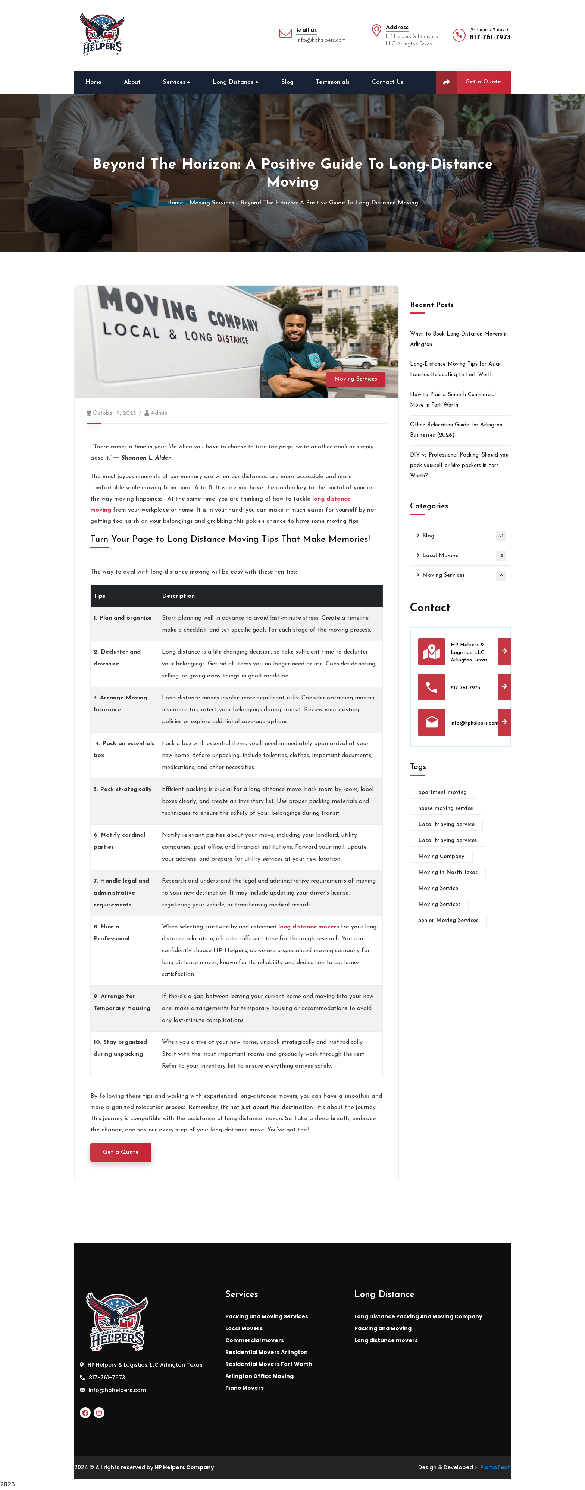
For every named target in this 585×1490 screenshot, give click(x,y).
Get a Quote (468, 82)
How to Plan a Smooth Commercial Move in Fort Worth (453, 400)
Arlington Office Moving (259, 1376)
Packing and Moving (383, 1328)
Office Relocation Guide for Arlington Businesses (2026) (456, 430)
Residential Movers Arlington (266, 1352)
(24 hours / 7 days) (488, 30)
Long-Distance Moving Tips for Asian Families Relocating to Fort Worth (456, 370)
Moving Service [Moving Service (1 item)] (438, 889)
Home (175, 203)
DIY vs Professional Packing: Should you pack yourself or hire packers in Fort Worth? (459, 465)
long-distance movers (308, 927)
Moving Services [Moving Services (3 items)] (439, 905)
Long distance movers (386, 1340)
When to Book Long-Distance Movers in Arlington (459, 339)
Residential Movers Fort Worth (268, 1364)
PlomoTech (495, 1467)
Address (397, 28)
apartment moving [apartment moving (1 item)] (442, 792)
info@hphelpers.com (117, 1390)
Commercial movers (254, 1340)
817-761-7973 (490, 37)
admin (159, 413)
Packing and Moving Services (266, 1316)
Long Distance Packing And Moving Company (418, 1316)
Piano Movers (244, 1388)
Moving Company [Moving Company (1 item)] (441, 857)
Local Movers (464, 556)
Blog (464, 536)
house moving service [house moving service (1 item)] (445, 808)
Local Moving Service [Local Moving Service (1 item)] (446, 824)
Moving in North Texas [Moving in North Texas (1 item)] (448, 873)
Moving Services (212, 203)
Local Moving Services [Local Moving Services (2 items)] (447, 841)
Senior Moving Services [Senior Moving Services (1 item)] (448, 921)
